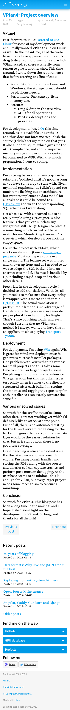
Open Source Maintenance (35, 593)
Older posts (12, 614)
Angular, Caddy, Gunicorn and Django (35, 604)
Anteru (12, 664)
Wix (47, 349)
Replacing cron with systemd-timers (35, 582)
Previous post (11, 529)
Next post (59, 526)
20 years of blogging (35, 555)
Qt (42, 128)
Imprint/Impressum (13, 687)
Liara (17, 700)
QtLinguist (11, 303)
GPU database (15, 640)
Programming (24, 24)
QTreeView (11, 204)
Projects (10, 649)
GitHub (10, 631)
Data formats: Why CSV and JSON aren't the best (35, 568)
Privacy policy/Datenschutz (17, 693)
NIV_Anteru (30, 664)
